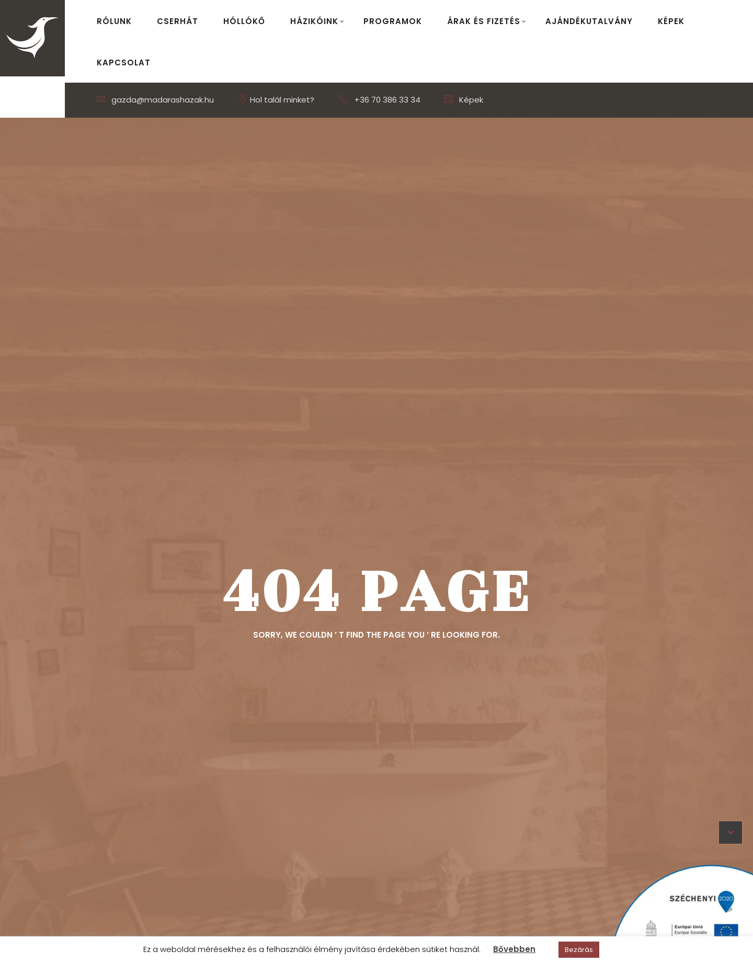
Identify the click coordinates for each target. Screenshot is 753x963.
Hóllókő (244, 21)
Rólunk (114, 21)
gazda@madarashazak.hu (155, 99)
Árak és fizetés (487, 21)
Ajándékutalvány (589, 21)
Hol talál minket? (276, 99)
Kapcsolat (124, 62)
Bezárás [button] (579, 950)
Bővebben (514, 949)
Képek (671, 21)
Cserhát (177, 21)
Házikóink (317, 21)
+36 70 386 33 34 (387, 99)
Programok (392, 21)
